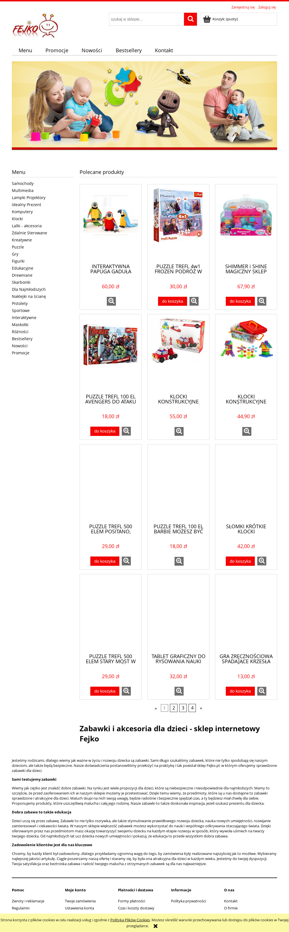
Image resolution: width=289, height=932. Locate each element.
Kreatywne (22, 240)
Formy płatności (131, 900)
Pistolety (20, 303)
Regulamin (21, 908)
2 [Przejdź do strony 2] (173, 708)
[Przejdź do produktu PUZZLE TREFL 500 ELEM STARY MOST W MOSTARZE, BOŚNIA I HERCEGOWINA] (111, 613)
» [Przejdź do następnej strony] (201, 708)
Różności (20, 331)
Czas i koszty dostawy (136, 908)
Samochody (23, 183)
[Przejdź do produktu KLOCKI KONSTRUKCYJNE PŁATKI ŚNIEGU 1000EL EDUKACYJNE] (246, 353)
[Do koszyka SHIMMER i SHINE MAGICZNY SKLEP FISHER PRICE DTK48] (240, 301)
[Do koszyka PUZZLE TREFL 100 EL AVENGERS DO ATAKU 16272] (104, 431)
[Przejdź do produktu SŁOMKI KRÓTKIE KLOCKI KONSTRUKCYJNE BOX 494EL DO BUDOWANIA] (246, 483)
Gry (15, 254)
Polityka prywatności (188, 900)
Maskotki (20, 324)
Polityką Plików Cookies (130, 919)
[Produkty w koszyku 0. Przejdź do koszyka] (221, 18)
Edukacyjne (22, 268)
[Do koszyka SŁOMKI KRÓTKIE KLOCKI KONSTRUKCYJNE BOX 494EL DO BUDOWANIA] (240, 561)
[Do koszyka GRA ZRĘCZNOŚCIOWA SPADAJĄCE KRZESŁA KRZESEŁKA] (240, 691)
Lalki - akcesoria (27, 225)
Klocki (17, 218)
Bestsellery (22, 338)
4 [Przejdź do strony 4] (192, 708)
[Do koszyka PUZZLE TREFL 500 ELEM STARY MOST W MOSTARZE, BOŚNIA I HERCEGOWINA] (104, 691)
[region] (144, 106)
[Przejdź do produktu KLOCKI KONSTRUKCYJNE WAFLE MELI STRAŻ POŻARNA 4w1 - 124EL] (178, 353)
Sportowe (21, 310)
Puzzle (18, 247)
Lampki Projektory (28, 197)
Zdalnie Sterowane (29, 232)
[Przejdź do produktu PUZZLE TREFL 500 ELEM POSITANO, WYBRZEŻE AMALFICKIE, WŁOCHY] (111, 483)
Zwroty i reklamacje (28, 900)
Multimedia (23, 190)
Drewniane (22, 275)
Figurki (18, 261)
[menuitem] (25, 50)
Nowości (20, 345)
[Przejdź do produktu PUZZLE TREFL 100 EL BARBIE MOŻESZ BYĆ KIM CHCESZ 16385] (178, 483)
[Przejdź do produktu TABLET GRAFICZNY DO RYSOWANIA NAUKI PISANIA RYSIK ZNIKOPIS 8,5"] (178, 613)
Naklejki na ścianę (29, 296)
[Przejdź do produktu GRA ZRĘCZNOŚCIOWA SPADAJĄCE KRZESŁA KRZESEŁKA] (246, 613)
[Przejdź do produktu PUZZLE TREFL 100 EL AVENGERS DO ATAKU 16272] (111, 353)
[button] (111, 301)
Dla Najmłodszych (29, 289)
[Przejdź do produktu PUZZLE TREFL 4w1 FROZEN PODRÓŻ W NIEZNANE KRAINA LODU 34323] (178, 223)
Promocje (20, 352)
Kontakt (231, 900)
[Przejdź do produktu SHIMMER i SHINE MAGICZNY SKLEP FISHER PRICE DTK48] (246, 223)
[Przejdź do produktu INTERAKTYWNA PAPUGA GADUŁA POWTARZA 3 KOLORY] (111, 223)
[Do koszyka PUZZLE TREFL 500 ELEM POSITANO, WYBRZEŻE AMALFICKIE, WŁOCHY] (104, 561)
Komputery (22, 211)
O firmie (231, 908)
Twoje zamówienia (80, 900)
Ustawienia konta (79, 908)
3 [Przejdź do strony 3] (183, 708)
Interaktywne (24, 317)
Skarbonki (21, 282)
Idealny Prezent (26, 204)
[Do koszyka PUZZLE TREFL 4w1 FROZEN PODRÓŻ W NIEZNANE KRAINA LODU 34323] (172, 301)
